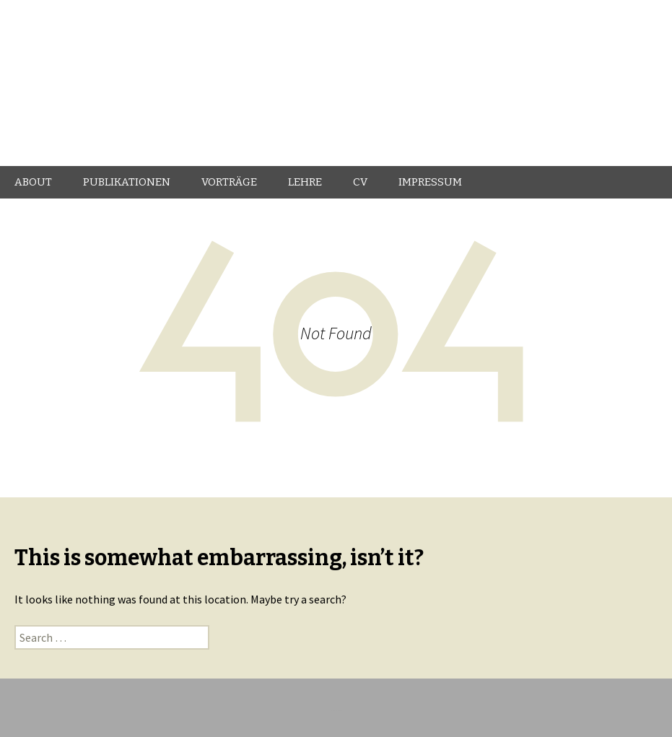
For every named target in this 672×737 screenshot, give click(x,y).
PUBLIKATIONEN (126, 181)
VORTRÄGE (229, 181)
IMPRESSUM (430, 181)
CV (360, 181)
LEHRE (305, 181)
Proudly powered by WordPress (336, 710)
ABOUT (33, 181)
